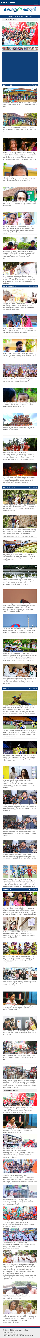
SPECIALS (7, 889)
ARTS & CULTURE (9, 286)
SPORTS (6, 688)
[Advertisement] (20, 67)
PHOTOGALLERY (9, 3)
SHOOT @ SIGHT (9, 487)
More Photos (32, 85)
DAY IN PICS (7, 85)
